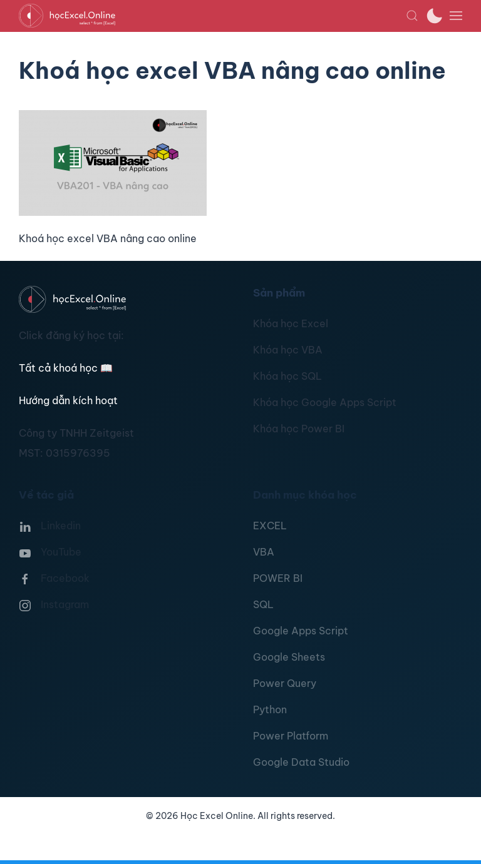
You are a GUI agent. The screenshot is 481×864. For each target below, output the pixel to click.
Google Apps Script (300, 630)
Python (270, 709)
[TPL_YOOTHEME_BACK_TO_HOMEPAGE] (212, 15)
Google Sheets (289, 657)
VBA (263, 552)
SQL (263, 604)
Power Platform (290, 735)
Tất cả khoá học (66, 368)
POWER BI (278, 578)
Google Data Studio (301, 762)
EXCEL (270, 525)
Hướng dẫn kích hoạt (68, 400)
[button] (412, 15)
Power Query (284, 683)
